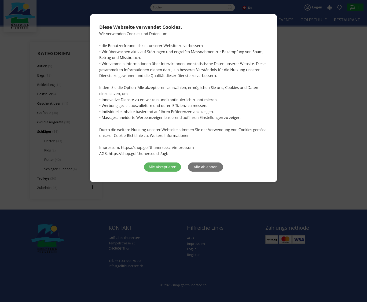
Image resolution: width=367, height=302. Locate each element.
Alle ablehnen (205, 166)
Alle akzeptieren (162, 166)
